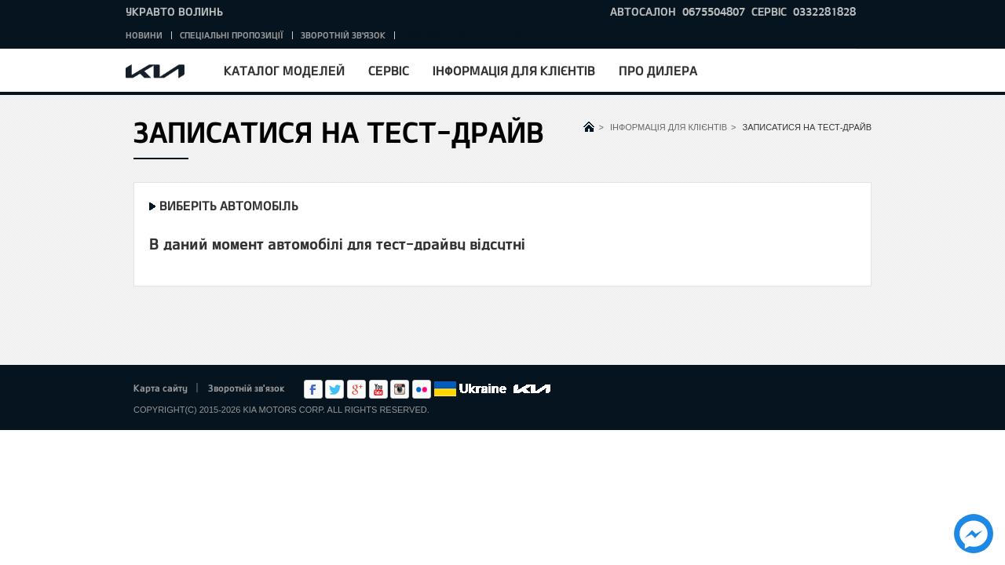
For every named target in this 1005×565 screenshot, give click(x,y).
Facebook (313, 389)
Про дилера (658, 70)
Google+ (356, 389)
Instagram (399, 389)
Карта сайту (160, 387)
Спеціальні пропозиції (231, 35)
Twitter (334, 389)
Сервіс (388, 70)
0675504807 (713, 11)
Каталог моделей (284, 70)
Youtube (378, 389)
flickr (421, 389)
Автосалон (643, 11)
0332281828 (824, 11)
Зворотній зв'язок (343, 35)
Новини (144, 35)
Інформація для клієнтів (514, 70)
